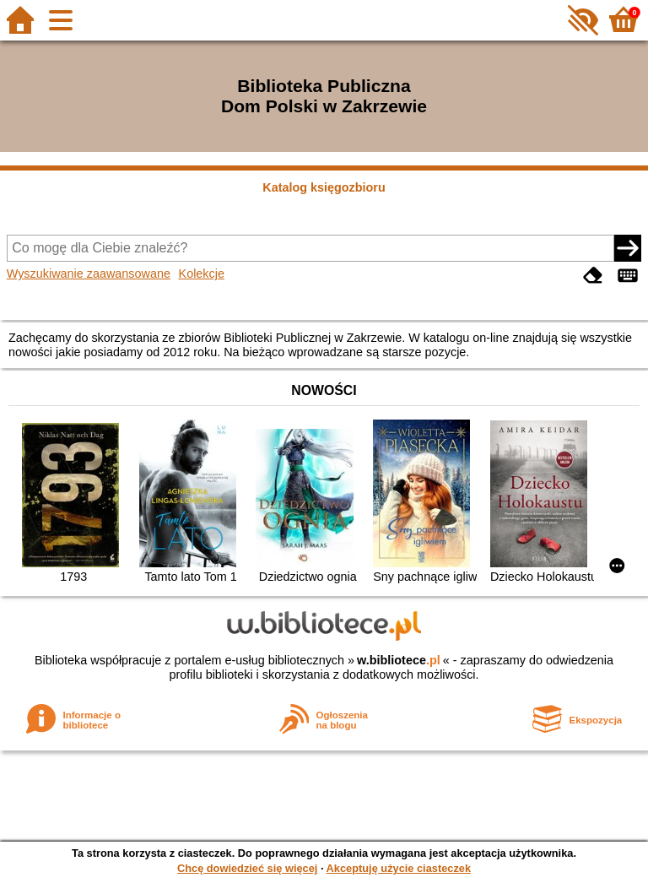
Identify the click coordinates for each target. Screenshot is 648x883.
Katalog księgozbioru (324, 187)
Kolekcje (201, 273)
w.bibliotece (398, 660)
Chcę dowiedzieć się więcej (247, 868)
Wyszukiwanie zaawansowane (88, 273)
